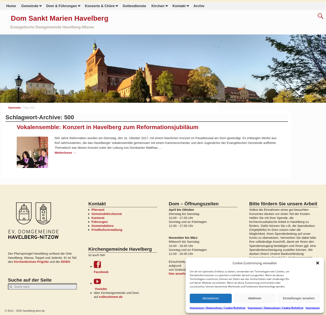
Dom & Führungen (64, 6)
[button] (318, 263)
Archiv (199, 6)
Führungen (100, 222)
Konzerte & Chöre (102, 6)
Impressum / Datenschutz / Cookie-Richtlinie (218, 308)
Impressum (313, 308)
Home (11, 6)
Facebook (125, 267)
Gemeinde (32, 6)
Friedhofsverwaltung (107, 229)
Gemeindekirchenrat (107, 214)
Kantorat (98, 218)
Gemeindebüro (103, 225)
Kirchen (160, 6)
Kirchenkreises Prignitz (31, 261)
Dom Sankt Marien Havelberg (59, 18)
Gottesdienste (134, 6)
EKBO (65, 261)
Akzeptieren (210, 298)
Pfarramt (98, 209)
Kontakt (181, 6)
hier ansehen (178, 273)
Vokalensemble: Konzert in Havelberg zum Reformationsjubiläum (107, 127)
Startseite (14, 107)
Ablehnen (254, 298)
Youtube (125, 284)
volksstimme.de (111, 296)
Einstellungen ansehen (299, 298)
